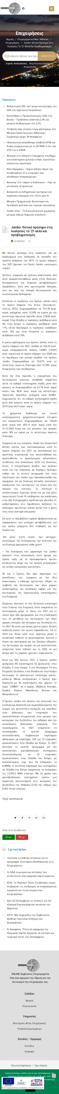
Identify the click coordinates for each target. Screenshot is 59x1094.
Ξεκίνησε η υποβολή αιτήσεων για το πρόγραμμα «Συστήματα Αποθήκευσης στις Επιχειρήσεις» (30, 862)
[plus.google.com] (36, 817)
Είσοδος (29, 1046)
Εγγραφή (29, 1051)
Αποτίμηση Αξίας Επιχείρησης (29, 1023)
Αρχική (10, 39)
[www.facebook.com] (22, 817)
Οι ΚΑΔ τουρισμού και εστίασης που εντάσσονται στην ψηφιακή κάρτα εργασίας (31, 874)
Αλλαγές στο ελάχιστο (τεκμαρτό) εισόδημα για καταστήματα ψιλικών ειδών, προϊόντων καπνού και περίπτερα (31, 159)
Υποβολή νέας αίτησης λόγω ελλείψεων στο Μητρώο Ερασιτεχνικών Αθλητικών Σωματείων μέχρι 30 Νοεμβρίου (31, 133)
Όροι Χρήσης (41, 1065)
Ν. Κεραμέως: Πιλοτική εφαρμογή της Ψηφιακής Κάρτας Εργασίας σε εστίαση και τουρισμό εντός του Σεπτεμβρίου (30, 933)
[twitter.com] (15, 817)
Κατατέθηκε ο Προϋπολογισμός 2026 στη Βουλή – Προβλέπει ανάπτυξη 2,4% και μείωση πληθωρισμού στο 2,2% (29, 119)
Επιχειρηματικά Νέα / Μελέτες (33, 39)
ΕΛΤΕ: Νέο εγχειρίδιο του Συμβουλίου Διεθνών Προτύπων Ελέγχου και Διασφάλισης (28, 919)
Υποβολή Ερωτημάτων (29, 1028)
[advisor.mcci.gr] (43, 817)
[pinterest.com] (29, 817)
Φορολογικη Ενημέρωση (41, 63)
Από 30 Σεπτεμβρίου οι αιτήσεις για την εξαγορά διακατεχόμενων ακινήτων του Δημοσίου (29, 904)
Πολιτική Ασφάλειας (21, 1065)
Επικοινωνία (29, 1006)
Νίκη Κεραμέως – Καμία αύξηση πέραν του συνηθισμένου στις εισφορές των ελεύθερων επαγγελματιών (30, 173)
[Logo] (29, 966)
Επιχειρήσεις (13, 43)
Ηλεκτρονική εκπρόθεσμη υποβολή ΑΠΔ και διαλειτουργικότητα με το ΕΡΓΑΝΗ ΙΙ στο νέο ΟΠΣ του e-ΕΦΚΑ (31, 146)
